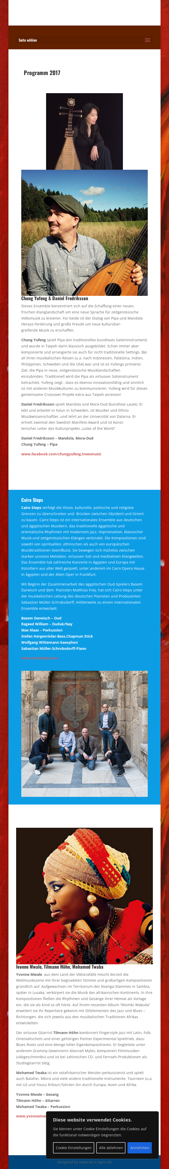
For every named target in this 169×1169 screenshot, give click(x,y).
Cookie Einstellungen (74, 1147)
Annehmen (139, 1147)
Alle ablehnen (111, 1147)
